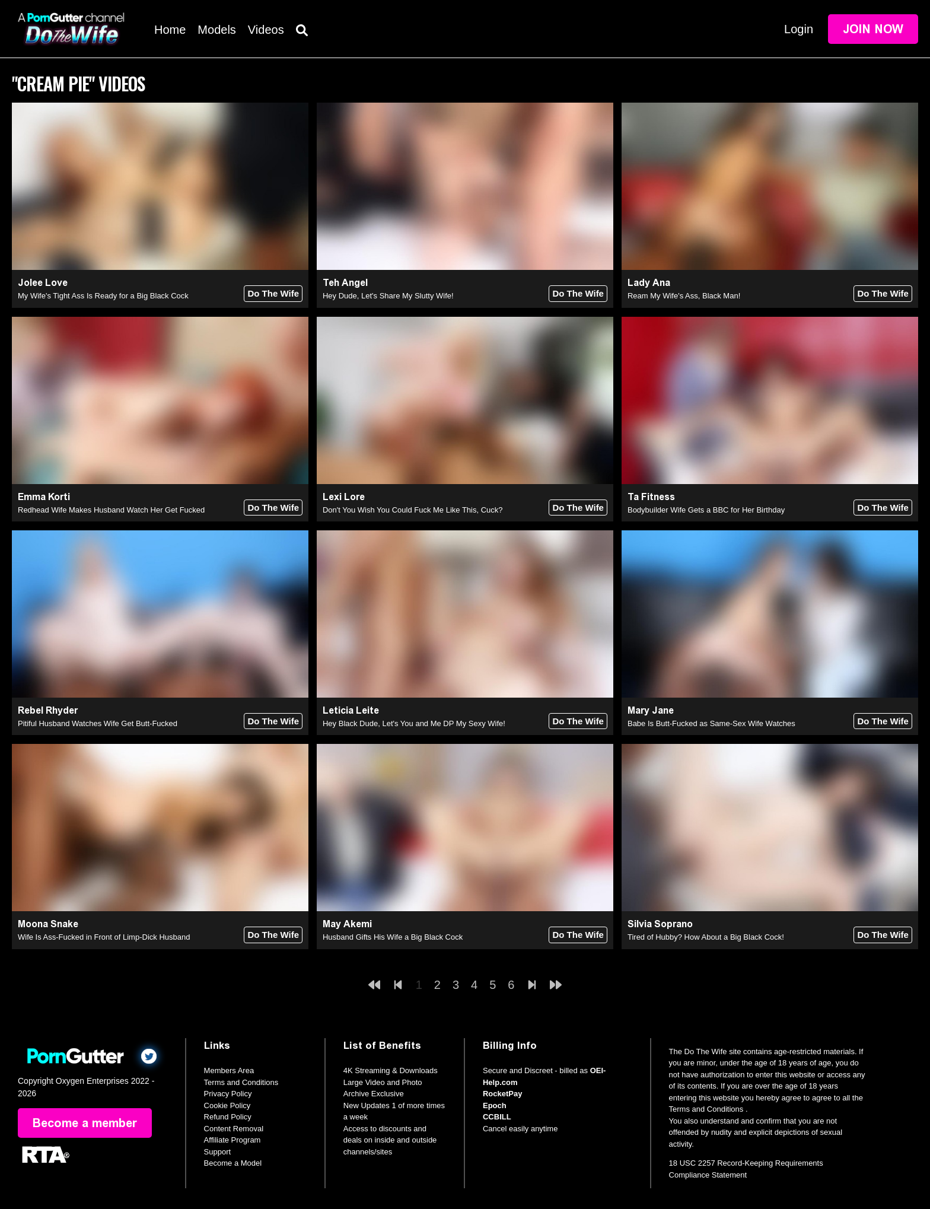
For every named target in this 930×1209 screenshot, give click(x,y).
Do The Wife (273, 293)
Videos (266, 29)
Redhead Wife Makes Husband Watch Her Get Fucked (111, 509)
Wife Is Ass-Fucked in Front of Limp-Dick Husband (104, 937)
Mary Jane (651, 710)
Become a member (85, 1123)
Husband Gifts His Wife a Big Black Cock (393, 937)
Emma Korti (44, 496)
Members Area (229, 1070)
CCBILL (497, 1116)
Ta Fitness (651, 496)
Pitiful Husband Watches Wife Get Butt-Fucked (97, 723)
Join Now (873, 29)
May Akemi (347, 924)
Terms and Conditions (241, 1082)
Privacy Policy (228, 1093)
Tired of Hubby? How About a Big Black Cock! (706, 937)
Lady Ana (649, 282)
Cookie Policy (227, 1105)
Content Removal (233, 1128)
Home (170, 29)
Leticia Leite (351, 710)
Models (216, 29)
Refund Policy (227, 1116)
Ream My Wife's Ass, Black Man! (684, 295)
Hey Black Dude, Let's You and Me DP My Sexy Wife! (414, 723)
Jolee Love (43, 282)
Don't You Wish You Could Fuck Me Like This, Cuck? (413, 509)
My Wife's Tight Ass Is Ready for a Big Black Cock (103, 295)
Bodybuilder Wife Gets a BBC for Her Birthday (706, 509)
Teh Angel (345, 282)
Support (217, 1151)
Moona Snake (48, 924)
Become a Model (233, 1163)
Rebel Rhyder (48, 710)
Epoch (495, 1105)
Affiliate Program (232, 1139)
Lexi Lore (344, 496)
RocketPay (502, 1093)
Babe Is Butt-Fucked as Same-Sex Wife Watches (711, 723)
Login (798, 29)
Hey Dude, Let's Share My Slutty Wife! (388, 295)
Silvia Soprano (660, 924)
